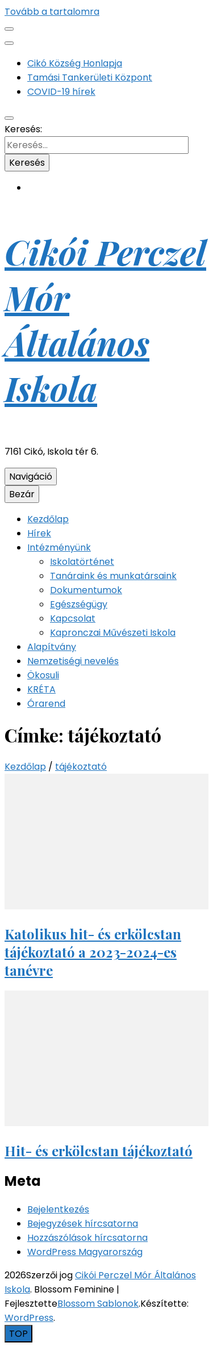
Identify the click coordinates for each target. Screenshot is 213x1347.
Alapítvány (51, 646)
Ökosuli (43, 675)
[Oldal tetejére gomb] (18, 1333)
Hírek (39, 533)
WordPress (29, 1317)
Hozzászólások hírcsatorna (87, 1237)
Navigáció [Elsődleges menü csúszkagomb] (30, 476)
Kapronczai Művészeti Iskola (113, 632)
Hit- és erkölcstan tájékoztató (99, 1151)
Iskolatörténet (82, 561)
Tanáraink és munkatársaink (113, 575)
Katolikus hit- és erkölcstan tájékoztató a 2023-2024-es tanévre (93, 952)
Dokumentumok (86, 590)
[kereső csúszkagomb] (9, 118)
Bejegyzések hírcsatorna (82, 1223)
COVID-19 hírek (61, 91)
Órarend (46, 703)
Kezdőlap (48, 519)
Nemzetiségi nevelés (73, 661)
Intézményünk (59, 547)
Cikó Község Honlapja (74, 63)
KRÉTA (41, 689)
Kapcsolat (72, 618)
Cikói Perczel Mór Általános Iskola (105, 319)
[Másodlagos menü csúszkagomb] (9, 29)
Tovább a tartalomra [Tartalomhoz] (52, 11)
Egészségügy (78, 604)
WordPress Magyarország (85, 1251)
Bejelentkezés (58, 1209)
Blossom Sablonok (98, 1303)
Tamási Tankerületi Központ (89, 77)
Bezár (22, 494)
